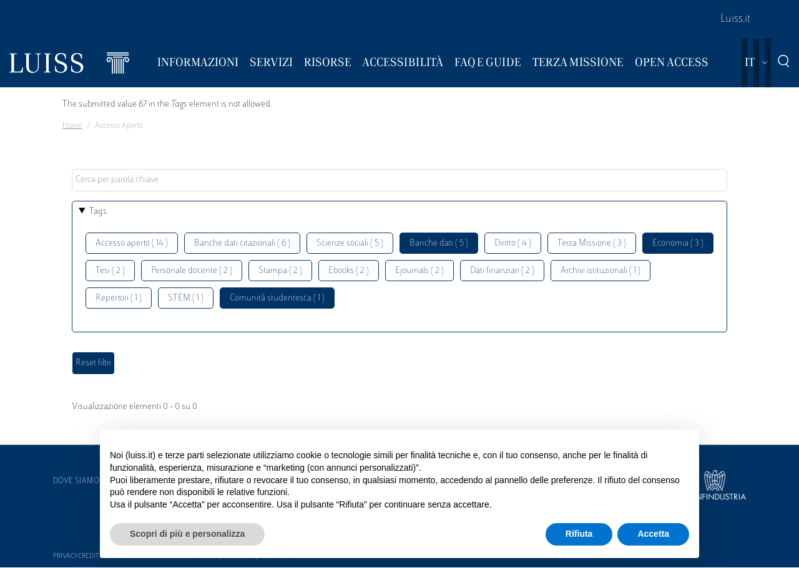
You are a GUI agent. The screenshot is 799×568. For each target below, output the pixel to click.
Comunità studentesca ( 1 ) (277, 298)
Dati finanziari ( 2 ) (502, 271)
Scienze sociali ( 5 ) (349, 243)
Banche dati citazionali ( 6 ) (242, 243)
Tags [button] (98, 211)
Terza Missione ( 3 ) (591, 243)
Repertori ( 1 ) (119, 298)
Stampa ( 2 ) (280, 271)
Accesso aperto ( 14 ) (132, 243)
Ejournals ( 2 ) (419, 271)
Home (72, 126)
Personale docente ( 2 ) (191, 271)
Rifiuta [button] (579, 534)
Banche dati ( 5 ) (438, 243)
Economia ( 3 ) (677, 243)
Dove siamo (76, 481)
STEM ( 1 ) (185, 298)
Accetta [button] (653, 534)
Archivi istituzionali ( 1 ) (600, 271)
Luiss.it (735, 19)
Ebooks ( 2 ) (348, 271)
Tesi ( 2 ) (110, 271)
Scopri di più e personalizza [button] (187, 534)
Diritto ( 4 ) (512, 243)
